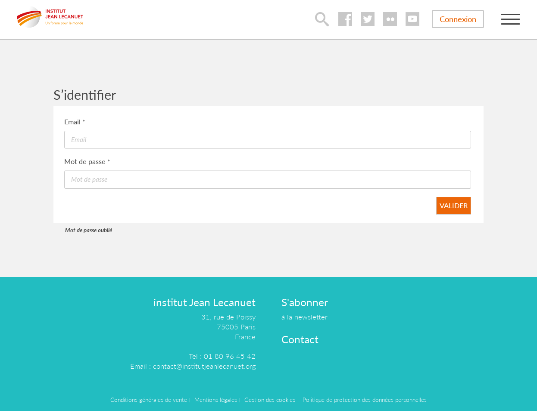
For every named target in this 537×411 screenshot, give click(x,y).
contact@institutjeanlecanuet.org (204, 366)
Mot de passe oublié (88, 230)
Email (74, 121)
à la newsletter (304, 317)
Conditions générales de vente (148, 399)
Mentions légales (215, 399)
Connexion (458, 19)
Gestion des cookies (269, 399)
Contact (299, 339)
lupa (322, 19)
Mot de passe (87, 161)
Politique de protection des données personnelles (365, 399)
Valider (454, 205)
